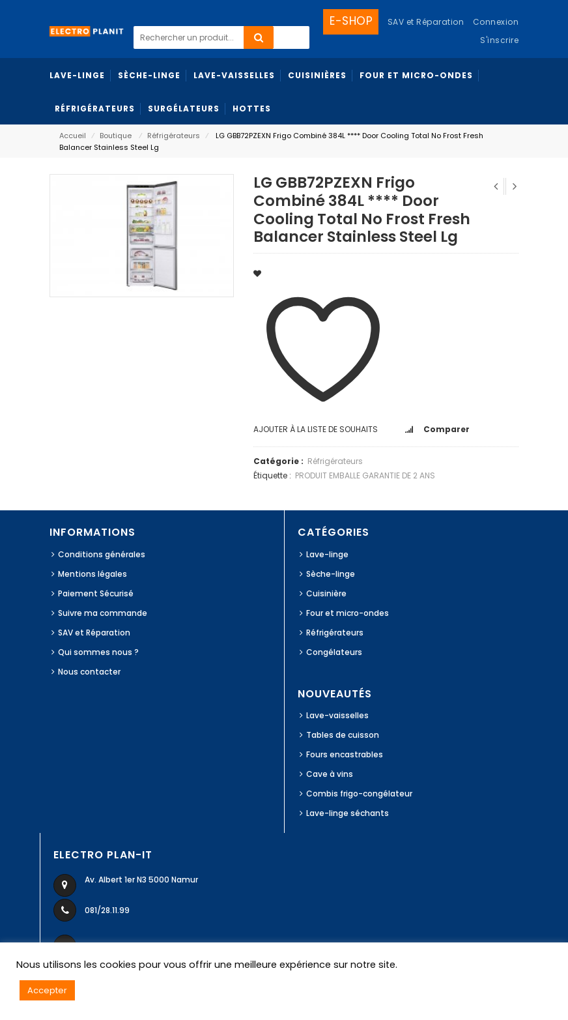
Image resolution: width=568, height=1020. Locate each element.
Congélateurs (334, 652)
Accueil (72, 135)
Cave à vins (329, 774)
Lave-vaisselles (337, 715)
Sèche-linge (330, 573)
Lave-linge (327, 554)
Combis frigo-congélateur (359, 793)
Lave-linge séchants (347, 813)
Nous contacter (89, 671)
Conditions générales (101, 554)
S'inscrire (499, 40)
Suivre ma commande (102, 613)
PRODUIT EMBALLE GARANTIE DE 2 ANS (365, 475)
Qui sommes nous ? (98, 652)
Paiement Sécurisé (96, 593)
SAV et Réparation (94, 632)
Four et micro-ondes (347, 613)
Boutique (116, 135)
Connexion (496, 21)
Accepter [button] (47, 990)
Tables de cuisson (342, 734)
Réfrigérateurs (173, 135)
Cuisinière (326, 593)
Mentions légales (92, 573)
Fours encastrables (344, 754)
